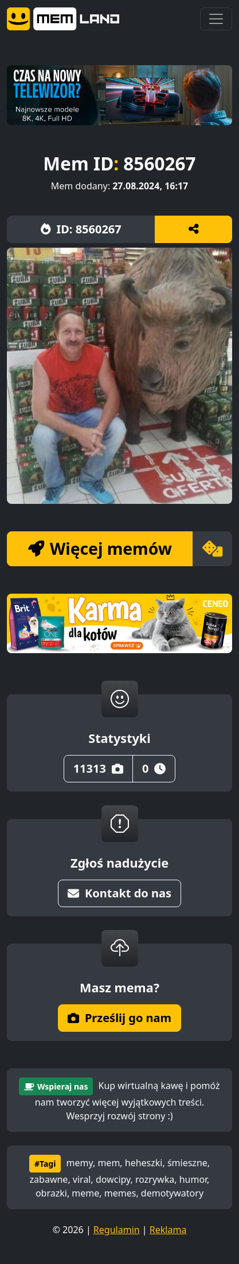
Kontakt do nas (119, 893)
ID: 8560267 (81, 229)
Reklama (168, 1229)
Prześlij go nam (119, 1017)
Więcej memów (100, 548)
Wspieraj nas (56, 1086)
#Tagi (45, 1163)
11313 (98, 768)
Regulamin (116, 1229)
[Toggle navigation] (216, 18)
